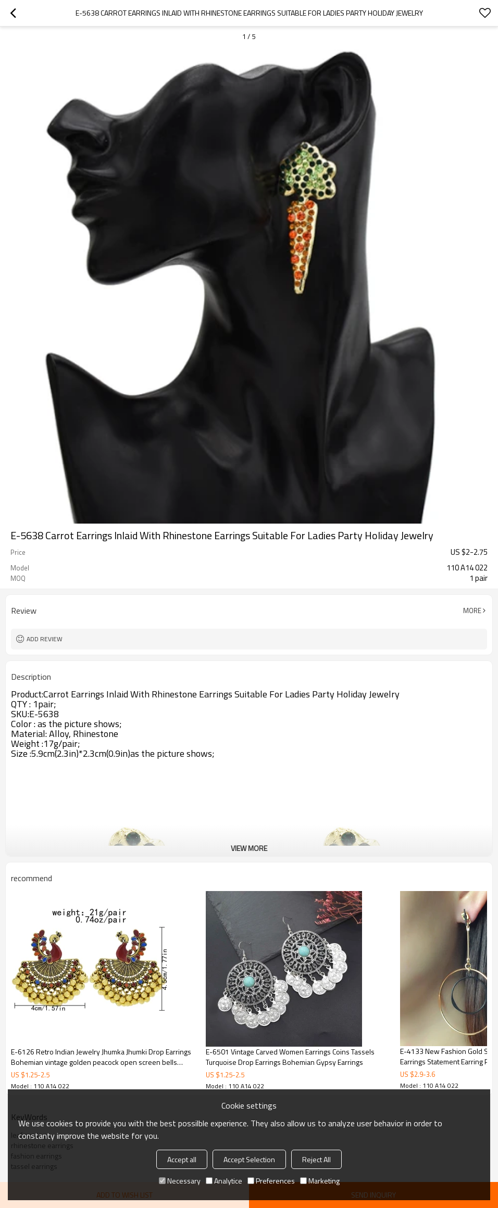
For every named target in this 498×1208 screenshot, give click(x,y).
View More (249, 848)
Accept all (181, 1159)
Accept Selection (249, 1159)
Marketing (320, 1180)
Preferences (271, 1180)
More (472, 610)
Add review (45, 639)
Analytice (224, 1180)
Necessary (180, 1180)
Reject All (316, 1159)
